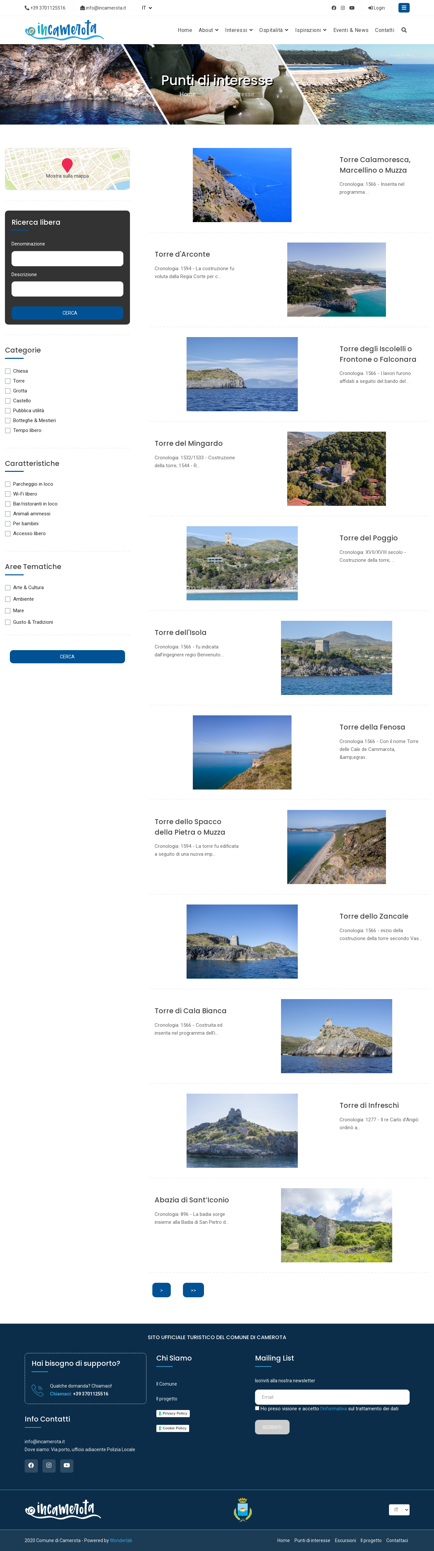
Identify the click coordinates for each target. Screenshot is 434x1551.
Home (185, 30)
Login (376, 8)
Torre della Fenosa (372, 727)
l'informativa (333, 1408)
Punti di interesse (312, 1540)
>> (193, 1290)
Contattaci (397, 1540)
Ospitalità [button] (273, 30)
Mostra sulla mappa (67, 176)
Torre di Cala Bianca (191, 1011)
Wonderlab (121, 1540)
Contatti (384, 30)
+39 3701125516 (45, 8)
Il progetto (166, 1398)
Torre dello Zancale (374, 916)
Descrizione (24, 274)
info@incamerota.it (103, 8)
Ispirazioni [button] (311, 30)
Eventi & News (351, 30)
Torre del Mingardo (189, 443)
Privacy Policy (175, 1413)
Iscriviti (272, 1427)
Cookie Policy (175, 1428)
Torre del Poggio (369, 538)
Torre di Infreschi (369, 1105)
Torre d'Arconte (182, 254)
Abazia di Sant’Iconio (192, 1200)
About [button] (208, 30)
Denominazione (28, 244)
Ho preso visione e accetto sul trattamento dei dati (329, 1409)
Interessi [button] (239, 30)
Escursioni (345, 1540)
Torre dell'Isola (181, 632)
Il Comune (166, 1384)
